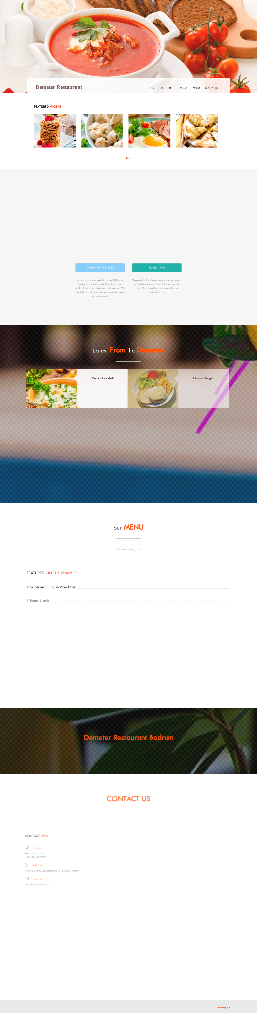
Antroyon (223, 1007)
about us (166, 87)
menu (196, 87)
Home (151, 87)
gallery (183, 87)
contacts (211, 87)
